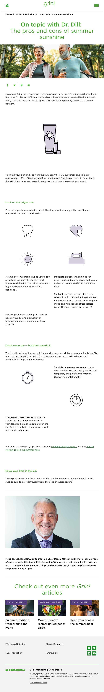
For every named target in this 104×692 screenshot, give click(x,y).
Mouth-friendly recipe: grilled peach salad (52, 623)
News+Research (54, 644)
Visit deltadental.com (38, 683)
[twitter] (14, 85)
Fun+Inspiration (13, 652)
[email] (28, 85)
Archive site (52, 652)
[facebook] (7, 85)
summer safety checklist (64, 446)
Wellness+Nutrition (15, 644)
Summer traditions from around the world (17, 623)
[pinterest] (21, 85)
